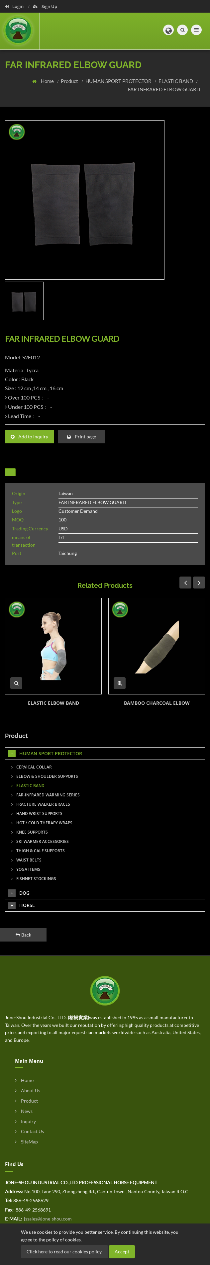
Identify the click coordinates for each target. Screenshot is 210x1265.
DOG (19, 893)
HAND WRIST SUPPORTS (36, 813)
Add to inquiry (29, 436)
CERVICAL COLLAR (31, 767)
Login (15, 6)
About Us (27, 1090)
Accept (122, 1251)
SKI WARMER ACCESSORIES (40, 841)
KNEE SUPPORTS (29, 832)
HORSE (21, 905)
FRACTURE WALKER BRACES (40, 804)
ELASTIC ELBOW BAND (53, 703)
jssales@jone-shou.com (47, 1218)
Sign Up (45, 6)
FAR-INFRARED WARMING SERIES (45, 795)
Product (70, 81)
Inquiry (25, 1121)
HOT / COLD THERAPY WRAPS (41, 823)
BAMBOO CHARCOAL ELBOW (157, 703)
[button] (168, 30)
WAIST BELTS (26, 860)
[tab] (10, 472)
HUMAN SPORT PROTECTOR (119, 81)
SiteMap (26, 1141)
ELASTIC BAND (176, 81)
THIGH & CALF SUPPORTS (38, 851)
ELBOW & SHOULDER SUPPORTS (44, 776)
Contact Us (29, 1131)
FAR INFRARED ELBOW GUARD (164, 89)
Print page (81, 436)
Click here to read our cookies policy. (64, 1251)
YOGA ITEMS (25, 869)
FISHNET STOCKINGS (33, 878)
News (24, 1111)
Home (48, 81)
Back (23, 935)
